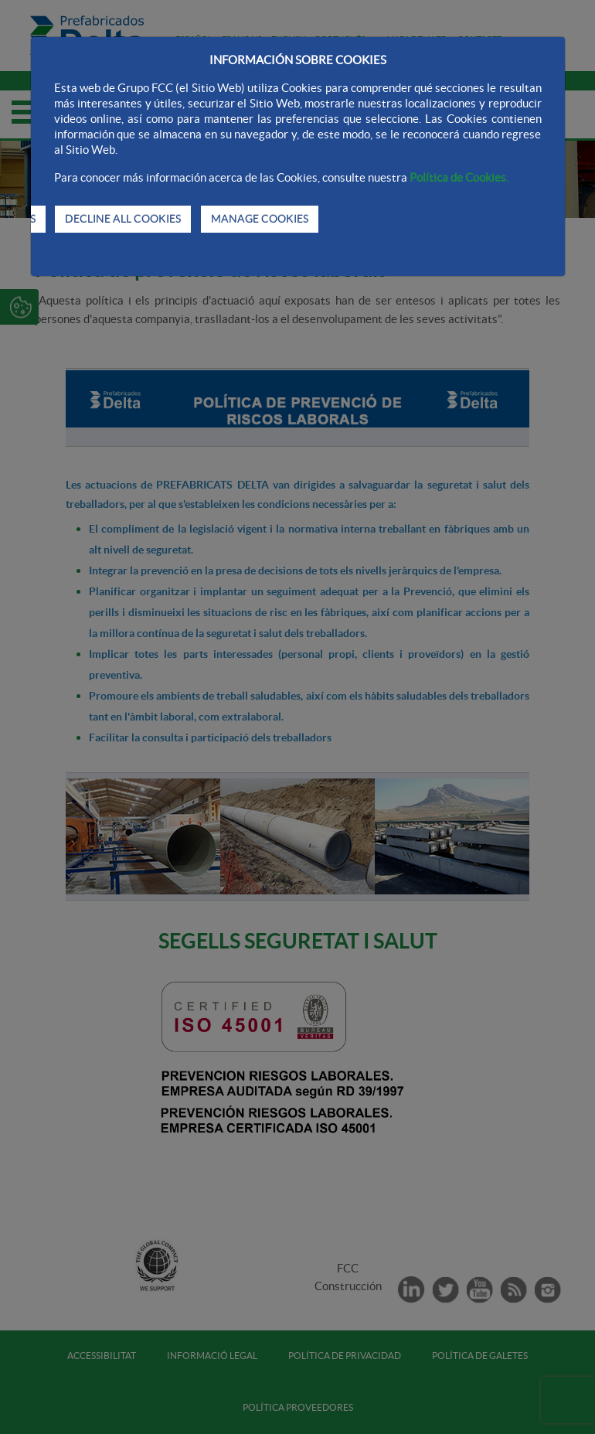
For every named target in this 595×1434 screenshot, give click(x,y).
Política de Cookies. (459, 177)
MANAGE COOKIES (259, 219)
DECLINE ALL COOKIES (123, 219)
